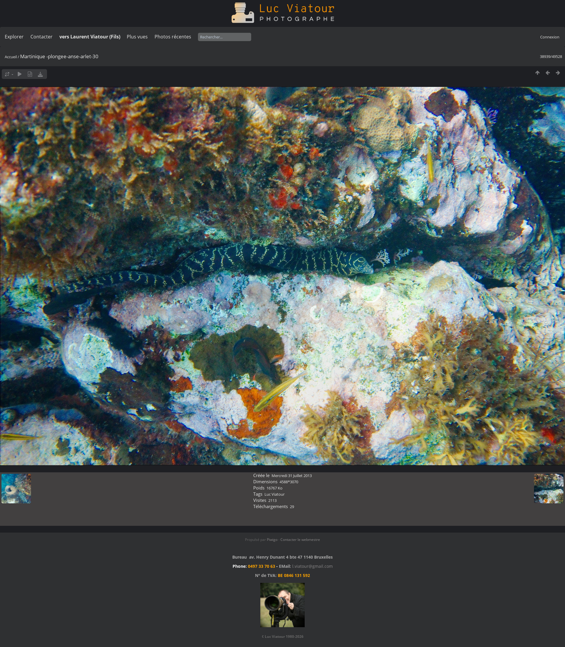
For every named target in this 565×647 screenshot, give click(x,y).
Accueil (11, 56)
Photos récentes (173, 36)
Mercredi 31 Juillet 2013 (292, 475)
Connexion (549, 37)
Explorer (14, 36)
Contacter (41, 36)
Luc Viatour (274, 494)
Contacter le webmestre (300, 539)
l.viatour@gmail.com (312, 566)
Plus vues (137, 36)
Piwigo (272, 539)
